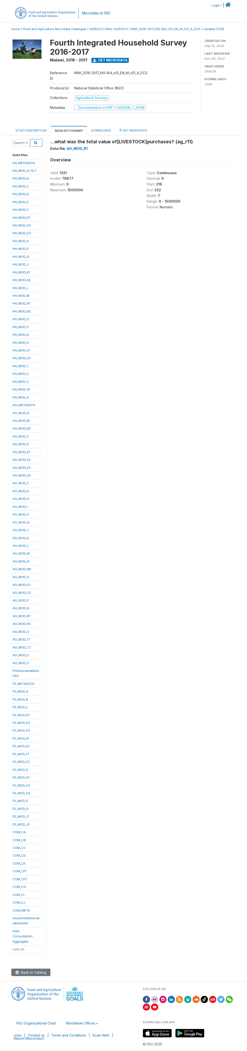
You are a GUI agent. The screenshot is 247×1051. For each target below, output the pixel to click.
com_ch (18, 949)
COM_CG (19, 887)
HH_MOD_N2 (22, 311)
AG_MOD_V (21, 663)
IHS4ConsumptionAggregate (23, 936)
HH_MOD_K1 (21, 272)
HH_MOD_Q (21, 335)
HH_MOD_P (21, 327)
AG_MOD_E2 (22, 460)
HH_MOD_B (21, 178)
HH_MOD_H (21, 241)
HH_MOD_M (21, 295)
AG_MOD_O (21, 577)
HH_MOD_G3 (22, 233)
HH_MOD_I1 (21, 249)
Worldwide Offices (80, 1023)
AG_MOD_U (21, 655)
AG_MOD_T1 (21, 639)
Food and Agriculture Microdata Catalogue (54, 29)
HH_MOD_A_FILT (24, 170)
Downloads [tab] (101, 130)
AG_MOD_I (20, 507)
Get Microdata (110, 60)
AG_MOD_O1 (21, 585)
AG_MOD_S (21, 632)
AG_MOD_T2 (22, 647)
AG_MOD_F (21, 483)
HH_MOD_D (21, 194)
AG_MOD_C (21, 436)
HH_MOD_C (21, 186)
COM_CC (19, 848)
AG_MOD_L (21, 546)
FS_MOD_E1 (21, 738)
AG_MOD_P (21, 600)
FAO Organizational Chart (36, 1023)
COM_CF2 (20, 879)
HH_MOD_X (21, 397)
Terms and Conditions (68, 1035)
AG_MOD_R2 (22, 624)
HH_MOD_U (21, 374)
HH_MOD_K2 (22, 280)
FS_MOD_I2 (21, 809)
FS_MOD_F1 (21, 754)
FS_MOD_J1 (21, 816)
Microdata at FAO (96, 13)
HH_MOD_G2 (22, 225)
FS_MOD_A (20, 691)
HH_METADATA (24, 163)
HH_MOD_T (21, 366)
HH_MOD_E (20, 202)
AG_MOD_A (21, 413)
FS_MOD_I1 (20, 801)
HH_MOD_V (21, 381)
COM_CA (19, 832)
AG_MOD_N (21, 561)
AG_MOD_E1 (21, 452)
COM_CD (19, 855)
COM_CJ (19, 902)
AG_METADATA (24, 405)
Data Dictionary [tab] (69, 130)
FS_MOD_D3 (21, 730)
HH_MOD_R (21, 342)
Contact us (36, 1035)
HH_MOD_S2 (22, 358)
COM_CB (19, 840)
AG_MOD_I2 (21, 522)
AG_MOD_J (21, 530)
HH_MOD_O (21, 319)
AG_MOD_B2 (22, 428)
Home (15, 29)
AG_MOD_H (21, 499)
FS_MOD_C (20, 707)
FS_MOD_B (20, 699)
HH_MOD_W (21, 389)
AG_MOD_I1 (21, 514)
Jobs (18, 1035)
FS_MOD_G (20, 770)
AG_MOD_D (21, 444)
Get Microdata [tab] (133, 130)
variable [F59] (213, 29)
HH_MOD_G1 (21, 217)
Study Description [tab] (31, 130)
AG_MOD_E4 (22, 475)
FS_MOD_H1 (21, 777)
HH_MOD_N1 (21, 303)
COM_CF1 (20, 871)
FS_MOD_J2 (21, 824)
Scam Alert (100, 1035)
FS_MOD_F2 (21, 762)
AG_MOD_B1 (21, 421)
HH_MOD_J (20, 264)
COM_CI (18, 895)
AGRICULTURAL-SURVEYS (108, 29)
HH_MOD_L (20, 288)
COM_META (21, 910)
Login (216, 5)
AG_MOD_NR (22, 569)
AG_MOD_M (21, 553)
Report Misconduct (29, 1038)
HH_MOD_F (20, 210)
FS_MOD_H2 (21, 785)
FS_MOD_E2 (21, 746)
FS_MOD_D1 (21, 715)
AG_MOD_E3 (22, 467)
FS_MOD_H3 (21, 793)
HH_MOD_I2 (21, 256)
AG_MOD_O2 (22, 593)
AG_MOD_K (21, 538)
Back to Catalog (30, 972)
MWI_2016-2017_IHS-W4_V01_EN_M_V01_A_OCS (165, 29)
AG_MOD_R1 (21, 616)
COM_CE (19, 863)
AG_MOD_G (21, 491)
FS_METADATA (23, 684)
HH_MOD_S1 (21, 350)
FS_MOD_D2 (21, 723)
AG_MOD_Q (21, 608)
